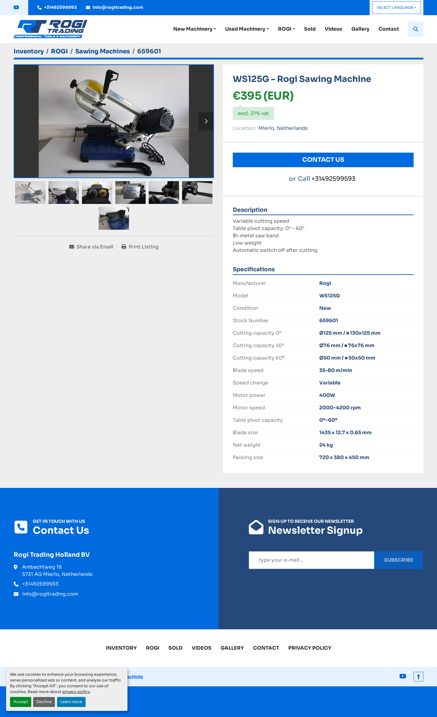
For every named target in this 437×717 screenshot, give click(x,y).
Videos (333, 29)
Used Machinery (245, 29)
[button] (194, 29)
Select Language (395, 7)
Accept (20, 701)
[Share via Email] (91, 247)
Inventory (121, 648)
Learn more (71, 701)
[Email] (311, 560)
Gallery (360, 29)
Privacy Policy (309, 648)
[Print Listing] (140, 247)
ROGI (284, 29)
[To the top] (418, 676)
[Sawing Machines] (102, 51)
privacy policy (76, 691)
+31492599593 (60, 7)
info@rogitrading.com (118, 7)
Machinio (132, 676)
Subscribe (398, 560)
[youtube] (16, 7)
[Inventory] (29, 51)
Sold (310, 29)
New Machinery (192, 29)
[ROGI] (59, 51)
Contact (388, 29)
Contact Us (323, 160)
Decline (44, 701)
